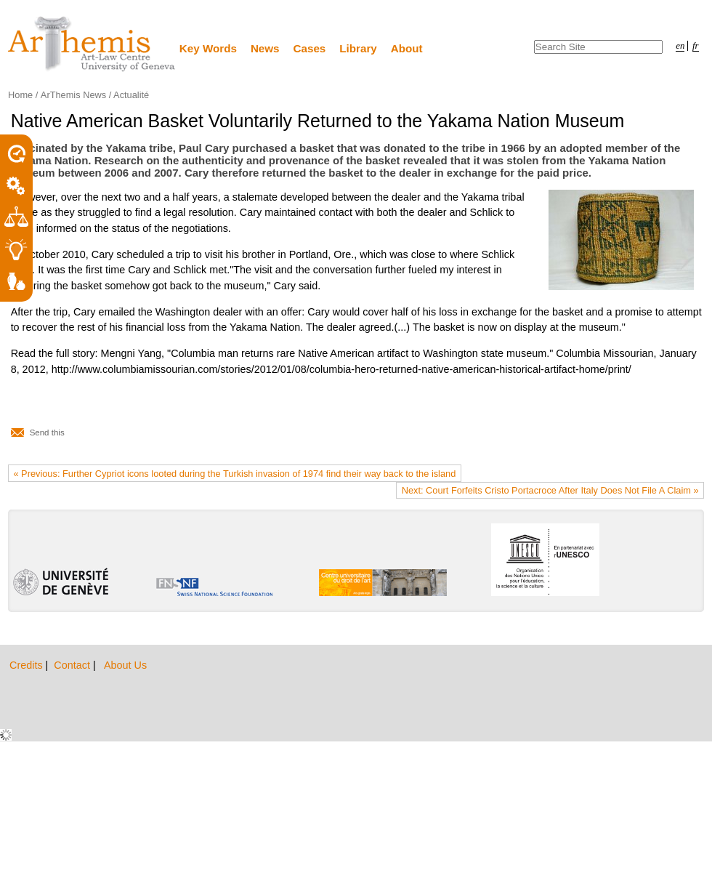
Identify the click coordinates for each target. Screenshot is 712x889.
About (407, 48)
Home (20, 94)
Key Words (208, 48)
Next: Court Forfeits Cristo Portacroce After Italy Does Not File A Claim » (550, 490)
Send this (47, 432)
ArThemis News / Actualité (95, 94)
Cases (310, 48)
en (680, 46)
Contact (73, 665)
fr (695, 46)
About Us (125, 665)
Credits (27, 665)
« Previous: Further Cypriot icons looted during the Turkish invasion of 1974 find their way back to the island (234, 473)
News (265, 48)
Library (358, 48)
